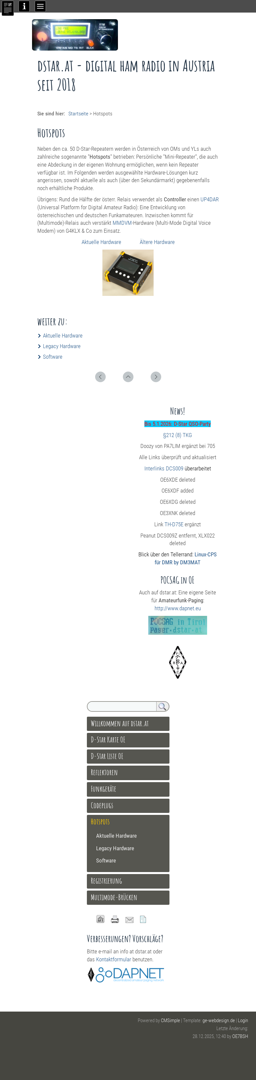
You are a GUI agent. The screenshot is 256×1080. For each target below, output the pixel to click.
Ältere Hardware (157, 242)
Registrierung (106, 881)
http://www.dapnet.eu (178, 608)
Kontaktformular (113, 959)
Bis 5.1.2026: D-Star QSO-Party (177, 423)
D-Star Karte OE (108, 739)
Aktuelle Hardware (102, 242)
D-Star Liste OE (107, 756)
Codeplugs (102, 805)
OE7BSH (240, 1036)
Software (52, 356)
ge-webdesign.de (218, 1020)
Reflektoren (104, 772)
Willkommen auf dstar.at (120, 723)
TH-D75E (174, 524)
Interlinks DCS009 (163, 468)
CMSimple (170, 1020)
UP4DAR (210, 199)
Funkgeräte (103, 789)
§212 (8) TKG (177, 435)
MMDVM (122, 223)
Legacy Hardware (62, 346)
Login (243, 1020)
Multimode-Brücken (114, 897)
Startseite (78, 113)
